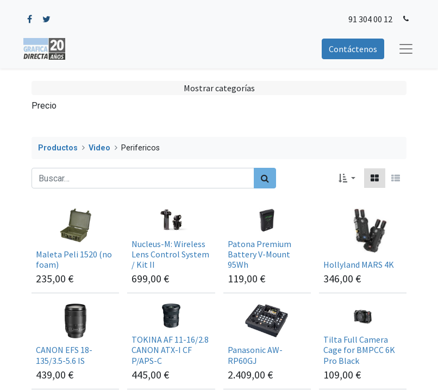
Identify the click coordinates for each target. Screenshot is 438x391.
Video (99, 148)
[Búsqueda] (265, 178)
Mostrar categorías (219, 88)
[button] (347, 178)
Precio (44, 105)
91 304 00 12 (370, 19)
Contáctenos (353, 48)
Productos (58, 148)
